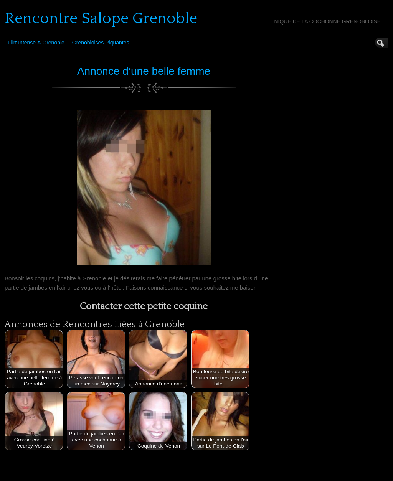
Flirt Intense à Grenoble (36, 43)
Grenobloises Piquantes (100, 43)
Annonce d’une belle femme (143, 71)
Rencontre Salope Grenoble (101, 18)
